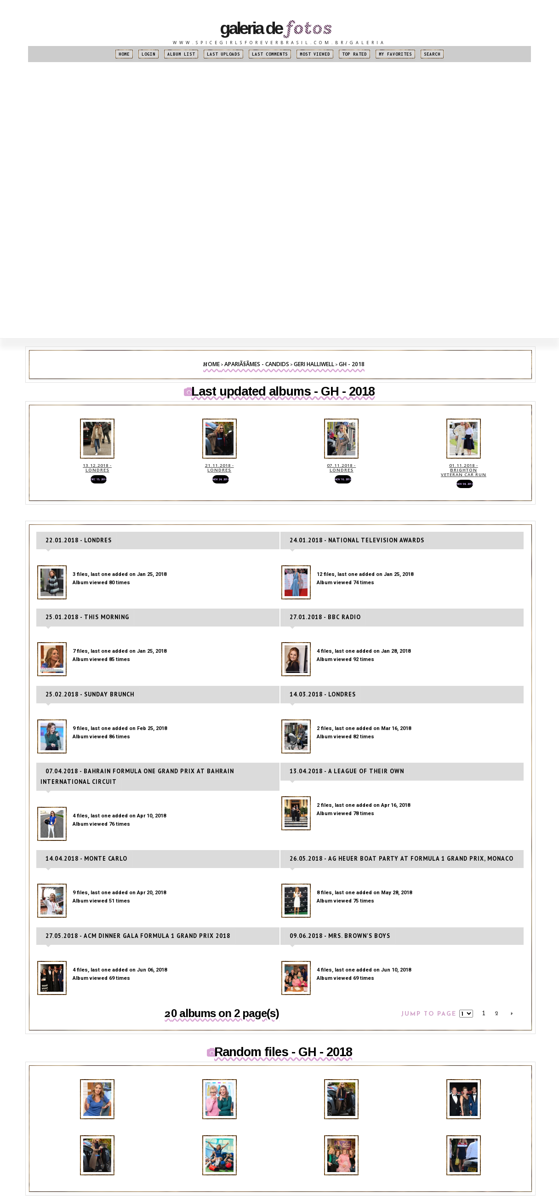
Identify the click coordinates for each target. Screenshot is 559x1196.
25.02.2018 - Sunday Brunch (84, 709)
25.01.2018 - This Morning (82, 633)
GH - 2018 (352, 364)
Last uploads (223, 54)
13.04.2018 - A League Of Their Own (339, 785)
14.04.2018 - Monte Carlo (81, 861)
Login (148, 54)
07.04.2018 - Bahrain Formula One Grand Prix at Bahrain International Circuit (158, 785)
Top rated (354, 54)
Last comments (270, 54)
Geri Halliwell (314, 364)
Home (124, 54)
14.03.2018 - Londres (319, 709)
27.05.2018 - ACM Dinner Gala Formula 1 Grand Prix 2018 (125, 937)
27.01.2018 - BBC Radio (321, 633)
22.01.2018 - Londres (74, 557)
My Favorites (395, 54)
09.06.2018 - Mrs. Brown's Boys (334, 937)
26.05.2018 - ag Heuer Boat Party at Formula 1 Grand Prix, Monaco (385, 861)
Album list (181, 54)
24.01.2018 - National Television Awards (347, 557)
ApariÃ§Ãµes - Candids (256, 364)
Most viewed (315, 54)
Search (432, 54)
